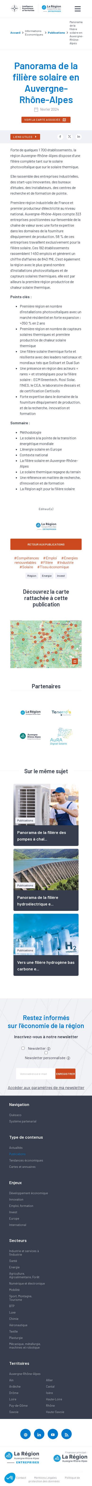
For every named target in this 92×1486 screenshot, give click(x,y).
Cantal (50, 1386)
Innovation (16, 1199)
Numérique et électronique (27, 1283)
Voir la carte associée (45, 120)
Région (31, 575)
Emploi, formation (21, 1206)
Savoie (13, 1412)
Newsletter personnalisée (47, 1057)
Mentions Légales (45, 1477)
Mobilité (14, 1290)
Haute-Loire (54, 1399)
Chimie (13, 1319)
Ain (11, 1380)
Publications (17, 1154)
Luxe (12, 1312)
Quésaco (15, 1115)
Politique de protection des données (54, 1479)
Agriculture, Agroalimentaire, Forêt (24, 1275)
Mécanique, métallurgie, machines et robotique (25, 1345)
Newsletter (39, 1048)
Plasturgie (16, 1338)
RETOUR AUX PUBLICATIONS (46, 544)
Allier (49, 1380)
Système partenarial (22, 1121)
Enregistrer (65, 1073)
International (17, 1225)
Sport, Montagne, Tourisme (20, 1298)
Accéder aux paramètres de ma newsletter (46, 1087)
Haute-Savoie (55, 1412)
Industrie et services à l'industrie (24, 1252)
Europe (14, 1218)
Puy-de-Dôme (18, 1405)
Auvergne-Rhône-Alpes (25, 1374)
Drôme (13, 1393)
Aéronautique (18, 1325)
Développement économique (28, 1193)
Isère (49, 1393)
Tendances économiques (26, 1160)
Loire (12, 1399)
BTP (11, 1306)
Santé (13, 1261)
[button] (10, 1478)
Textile (13, 1331)
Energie (46, 575)
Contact (21, 1477)
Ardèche (15, 1386)
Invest (61, 575)
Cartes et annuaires (22, 1167)
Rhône (50, 1405)
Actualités (16, 1148)
